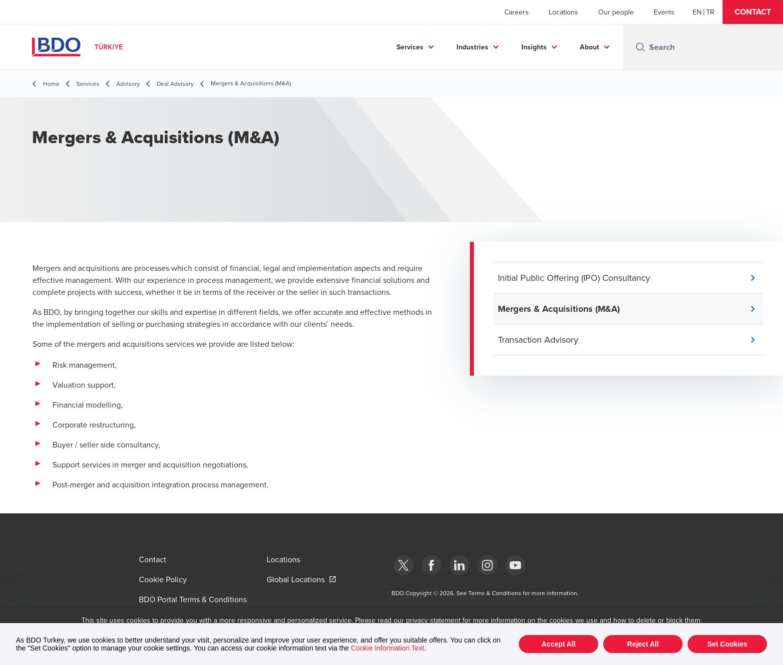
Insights (534, 47)
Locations (563, 12)
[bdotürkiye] (403, 565)
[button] (753, 12)
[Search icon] (640, 47)
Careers (516, 12)
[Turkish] (710, 12)
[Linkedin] (459, 565)
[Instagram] (487, 565)
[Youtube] (515, 565)
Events (664, 12)
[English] (697, 12)
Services (409, 47)
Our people (616, 12)
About (589, 47)
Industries (472, 47)
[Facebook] (431, 565)
